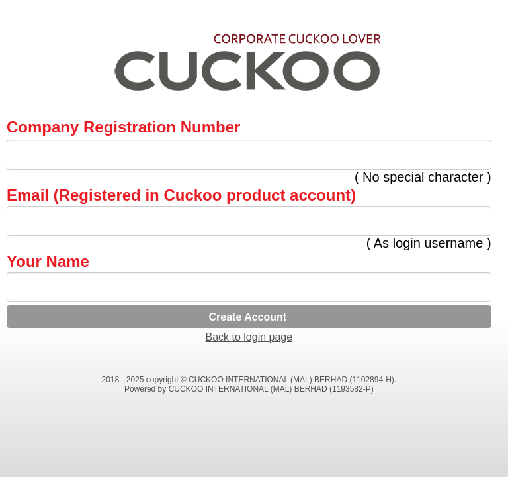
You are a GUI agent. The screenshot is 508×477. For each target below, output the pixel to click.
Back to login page (248, 337)
